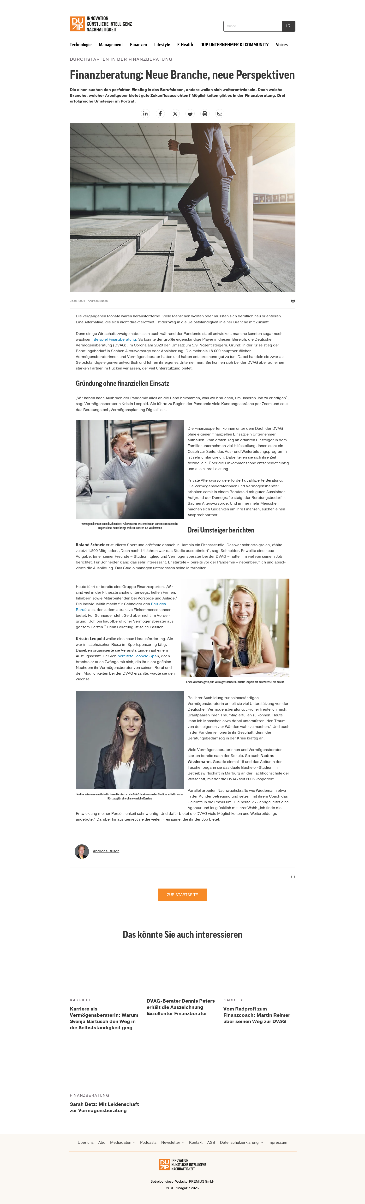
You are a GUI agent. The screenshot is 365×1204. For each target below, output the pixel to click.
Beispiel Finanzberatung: (115, 339)
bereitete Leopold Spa (137, 656)
